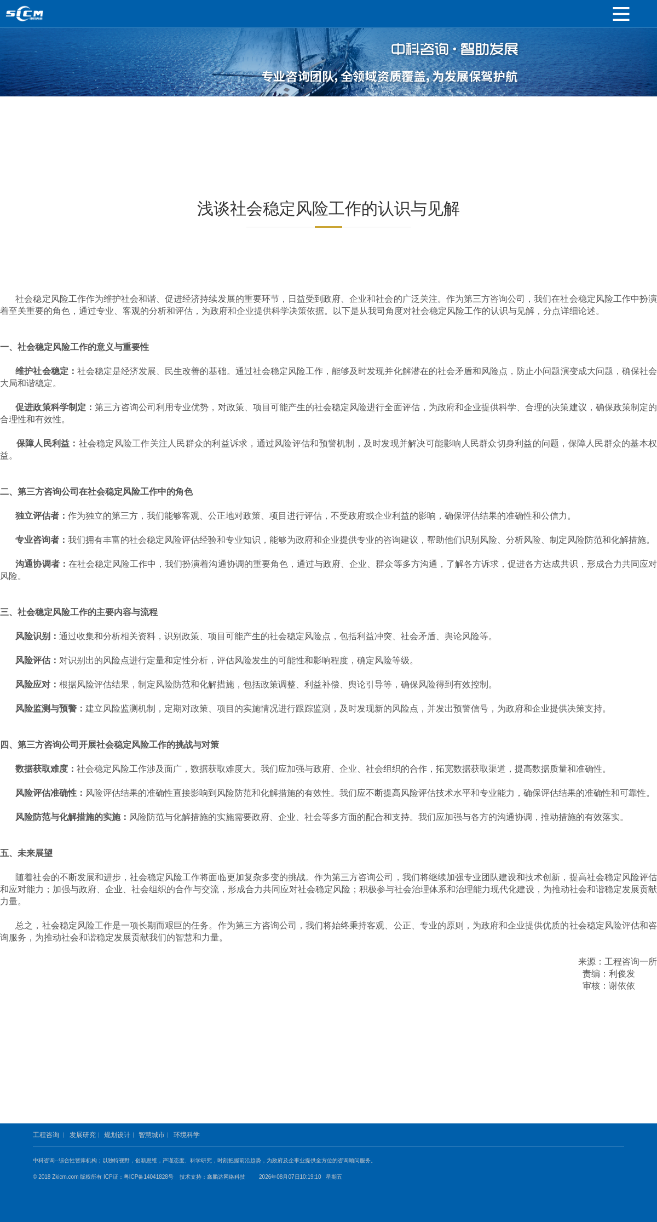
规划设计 (117, 1135)
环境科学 (187, 1135)
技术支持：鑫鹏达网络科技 (212, 1177)
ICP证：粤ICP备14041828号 (141, 1177)
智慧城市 (152, 1135)
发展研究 (83, 1135)
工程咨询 (46, 1135)
